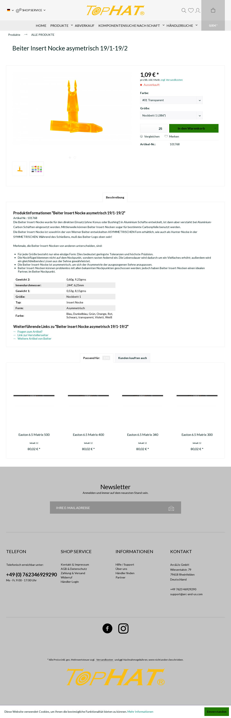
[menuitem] (30, 10)
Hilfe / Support (125, 564)
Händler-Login (70, 581)
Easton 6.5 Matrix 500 (34, 434)
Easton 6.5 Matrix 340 (142, 434)
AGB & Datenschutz (74, 568)
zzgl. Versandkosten (172, 79)
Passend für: (96, 358)
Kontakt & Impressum (75, 564)
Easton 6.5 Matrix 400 (88, 434)
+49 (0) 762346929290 (31, 574)
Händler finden (125, 573)
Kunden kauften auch (132, 358)
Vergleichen (150, 136)
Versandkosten (104, 659)
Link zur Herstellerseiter (30, 335)
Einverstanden (216, 711)
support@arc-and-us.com (186, 594)
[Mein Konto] (197, 10)
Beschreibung (115, 197)
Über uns (121, 568)
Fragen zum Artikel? (28, 331)
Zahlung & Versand (73, 573)
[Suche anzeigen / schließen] (184, 10)
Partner (120, 577)
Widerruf (66, 577)
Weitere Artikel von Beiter (32, 338)
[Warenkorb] (213, 15)
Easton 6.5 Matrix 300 (197, 434)
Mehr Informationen (140, 711)
